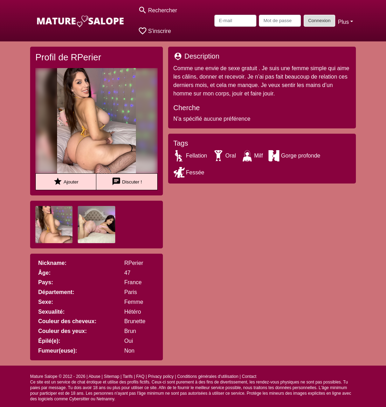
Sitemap (111, 376)
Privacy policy (160, 376)
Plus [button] (343, 22)
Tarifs (128, 376)
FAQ (140, 376)
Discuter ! (127, 181)
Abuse (95, 376)
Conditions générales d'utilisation (208, 376)
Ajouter (65, 181)
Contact (249, 376)
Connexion (319, 20)
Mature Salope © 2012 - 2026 (57, 376)
